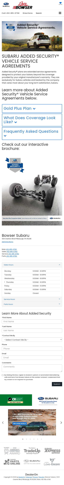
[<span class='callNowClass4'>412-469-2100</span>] (11, 256)
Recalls (41, 477)
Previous (3, 422)
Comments (6, 363)
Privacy (35, 477)
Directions (28, 13)
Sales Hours (32, 265)
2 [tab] (26, 439)
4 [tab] (34, 439)
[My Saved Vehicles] (60, 3)
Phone (4, 344)
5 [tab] (37, 439)
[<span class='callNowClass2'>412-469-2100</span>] (12, 251)
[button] (10, 13)
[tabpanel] (32, 422)
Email (4, 354)
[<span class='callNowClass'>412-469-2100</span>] (11, 249)
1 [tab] (23, 439)
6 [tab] (41, 439)
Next (61, 422)
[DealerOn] (31, 474)
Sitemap (29, 477)
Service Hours (32, 299)
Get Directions (7, 242)
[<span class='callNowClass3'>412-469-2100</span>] (13, 254)
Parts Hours (32, 304)
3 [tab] (30, 439)
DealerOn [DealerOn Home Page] (21, 477)
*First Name (7, 317)
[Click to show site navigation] (60, 13)
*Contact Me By (8, 336)
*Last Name (7, 326)
